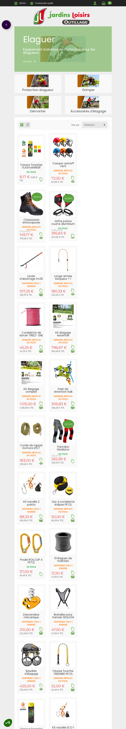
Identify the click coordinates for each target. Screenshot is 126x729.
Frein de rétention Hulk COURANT (31, 335)
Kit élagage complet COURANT (95, 278)
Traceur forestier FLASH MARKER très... (31, 167)
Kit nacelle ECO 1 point (31, 559)
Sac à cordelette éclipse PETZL (63, 390)
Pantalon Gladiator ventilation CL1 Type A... (94, 338)
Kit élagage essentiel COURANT (63, 278)
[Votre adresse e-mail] (55, 712)
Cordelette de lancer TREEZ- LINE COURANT (31, 278)
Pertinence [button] (89, 124)
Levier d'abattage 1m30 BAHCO (63, 222)
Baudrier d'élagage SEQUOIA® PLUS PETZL (31, 505)
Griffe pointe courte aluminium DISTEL (31, 223)
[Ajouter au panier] (72, 238)
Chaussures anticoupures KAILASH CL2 (95, 166)
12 (68, 593)
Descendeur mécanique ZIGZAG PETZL (63, 447)
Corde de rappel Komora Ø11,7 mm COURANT (63, 335)
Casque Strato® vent (63, 560)
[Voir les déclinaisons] (73, 182)
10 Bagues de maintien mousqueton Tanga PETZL (31, 449)
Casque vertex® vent (63, 164)
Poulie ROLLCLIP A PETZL (94, 391)
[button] (8, 723)
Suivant (78, 593)
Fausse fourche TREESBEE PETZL (63, 502)
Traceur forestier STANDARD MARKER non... (94, 505)
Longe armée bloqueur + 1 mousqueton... (94, 222)
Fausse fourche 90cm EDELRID (95, 560)
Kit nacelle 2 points (31, 390)
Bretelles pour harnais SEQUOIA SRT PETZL (95, 447)
